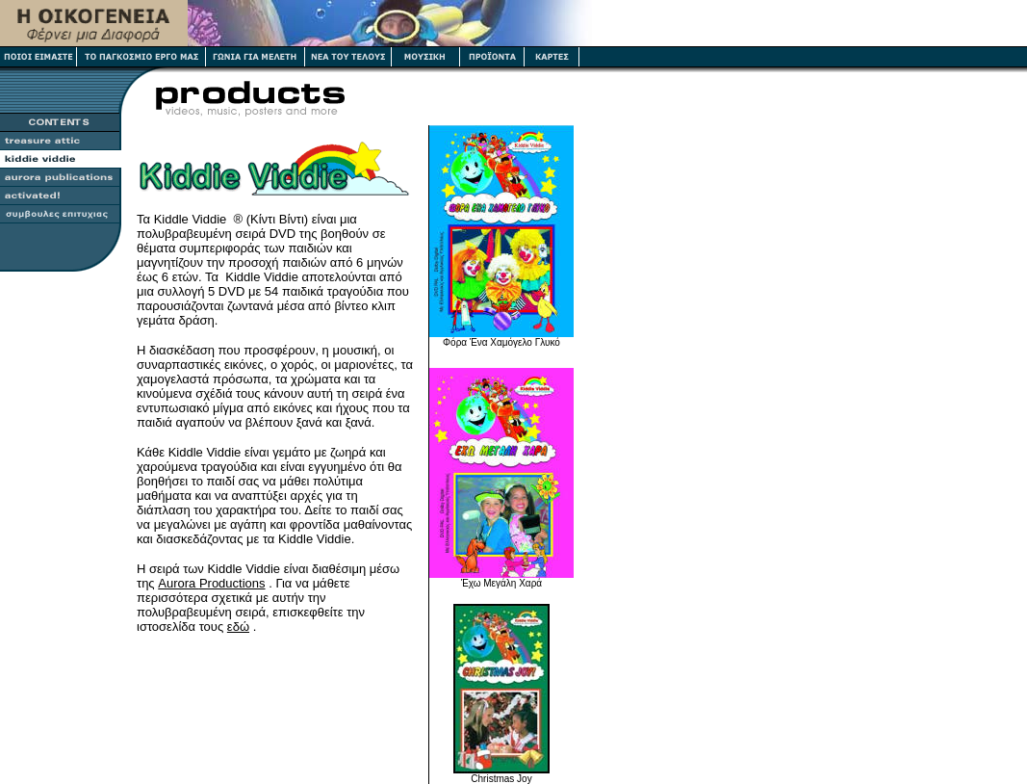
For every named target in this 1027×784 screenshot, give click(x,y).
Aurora (211, 583)
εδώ (238, 626)
